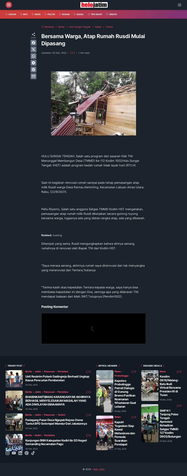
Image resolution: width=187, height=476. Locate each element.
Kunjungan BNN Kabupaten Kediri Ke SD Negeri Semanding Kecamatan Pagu (56, 442)
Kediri (38, 435)
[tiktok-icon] (33, 453)
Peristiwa (63, 371)
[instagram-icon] (7, 453)
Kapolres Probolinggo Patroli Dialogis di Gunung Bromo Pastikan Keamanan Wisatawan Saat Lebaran (125, 393)
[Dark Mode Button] (179, 5)
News (117, 371)
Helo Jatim (99, 469)
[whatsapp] (33, 56)
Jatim (38, 371)
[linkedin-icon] (20, 453)
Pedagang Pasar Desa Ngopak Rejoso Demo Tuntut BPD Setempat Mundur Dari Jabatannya (56, 421)
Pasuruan (49, 371)
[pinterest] (33, 69)
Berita (28, 371)
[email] (33, 76)
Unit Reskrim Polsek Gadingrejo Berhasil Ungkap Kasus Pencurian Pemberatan (57, 378)
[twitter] (33, 49)
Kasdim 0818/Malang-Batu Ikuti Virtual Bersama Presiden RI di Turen (170, 386)
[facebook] (33, 43)
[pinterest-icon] (27, 453)
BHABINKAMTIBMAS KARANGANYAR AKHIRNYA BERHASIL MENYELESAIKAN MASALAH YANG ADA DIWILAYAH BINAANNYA (57, 400)
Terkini (61, 414)
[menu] (9, 5)
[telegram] (33, 63)
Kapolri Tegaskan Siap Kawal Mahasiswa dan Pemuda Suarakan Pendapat (124, 433)
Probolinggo (121, 375)
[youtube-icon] (14, 453)
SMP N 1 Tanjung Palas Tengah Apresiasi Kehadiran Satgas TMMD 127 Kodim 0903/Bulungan (170, 423)
